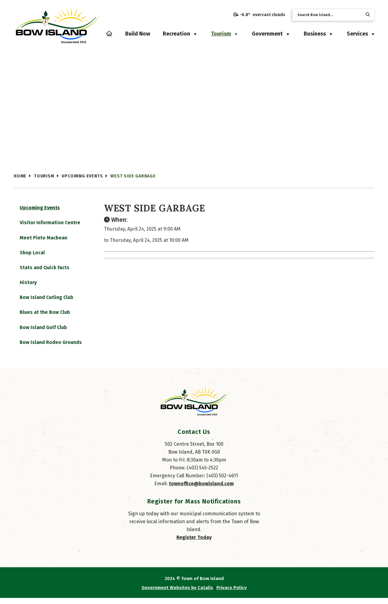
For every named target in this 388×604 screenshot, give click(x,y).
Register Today (194, 543)
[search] (328, 15)
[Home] (109, 34)
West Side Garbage (133, 176)
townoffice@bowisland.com (201, 489)
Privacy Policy (231, 593)
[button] (368, 14)
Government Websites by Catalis (177, 593)
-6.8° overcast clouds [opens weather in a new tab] (262, 14)
